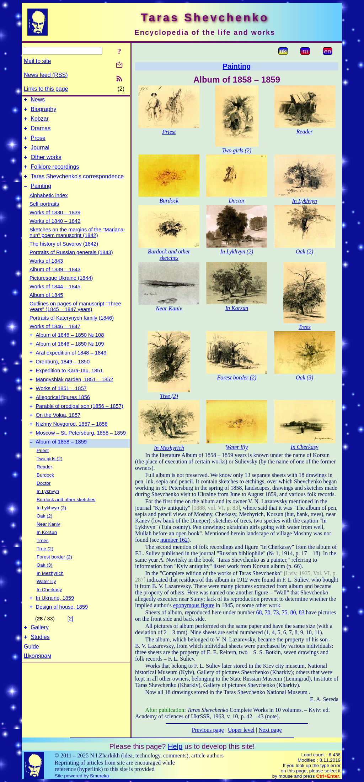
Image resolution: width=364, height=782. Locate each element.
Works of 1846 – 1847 (55, 337)
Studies (40, 666)
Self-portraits (44, 214)
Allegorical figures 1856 (63, 416)
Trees (43, 565)
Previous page (208, 730)
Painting (41, 197)
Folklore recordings (55, 175)
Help (175, 746)
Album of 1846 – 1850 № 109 (70, 356)
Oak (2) (44, 540)
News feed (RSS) (46, 75)
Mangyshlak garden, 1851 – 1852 (74, 396)
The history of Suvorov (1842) (64, 254)
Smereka (99, 775)
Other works (46, 165)
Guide (31, 675)
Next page (270, 730)
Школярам (37, 685)
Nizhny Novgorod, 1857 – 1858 (72, 446)
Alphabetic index (49, 206)
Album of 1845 (46, 306)
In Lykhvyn (48, 516)
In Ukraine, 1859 (55, 623)
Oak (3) (44, 589)
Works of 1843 (46, 271)
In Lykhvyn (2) (51, 532)
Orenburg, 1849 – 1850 (63, 376)
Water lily (46, 606)
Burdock (45, 499)
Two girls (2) (50, 483)
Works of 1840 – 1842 (55, 232)
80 (293, 612)
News (38, 101)
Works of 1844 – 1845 (55, 297)
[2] (70, 645)
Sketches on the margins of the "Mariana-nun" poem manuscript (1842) (77, 243)
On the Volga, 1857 (58, 436)
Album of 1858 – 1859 (61, 466)
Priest (43, 475)
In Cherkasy (49, 614)
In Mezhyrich (50, 597)
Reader (44, 491)
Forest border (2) (54, 581)
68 (259, 612)
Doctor (43, 507)
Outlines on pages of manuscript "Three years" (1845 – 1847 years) (75, 317)
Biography (43, 111)
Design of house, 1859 (62, 633)
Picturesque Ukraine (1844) (61, 289)
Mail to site (37, 61)
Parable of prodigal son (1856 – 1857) (79, 426)
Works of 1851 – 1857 (61, 406)
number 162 (174, 540)
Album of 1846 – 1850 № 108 (70, 347)
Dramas (40, 133)
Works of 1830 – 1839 (55, 223)
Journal (40, 154)
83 (301, 612)
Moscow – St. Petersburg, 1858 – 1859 (81, 456)
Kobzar (40, 122)
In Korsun (47, 557)
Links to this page (46, 89)
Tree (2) (45, 573)
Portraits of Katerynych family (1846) (72, 328)
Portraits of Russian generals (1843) (71, 263)
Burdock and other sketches (66, 524)
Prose (38, 143)
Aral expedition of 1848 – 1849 (71, 366)
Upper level (241, 730)
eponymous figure (193, 605)
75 (284, 612)
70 (267, 612)
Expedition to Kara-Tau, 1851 (69, 386)
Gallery (40, 655)
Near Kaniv (48, 548)
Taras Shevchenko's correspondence (77, 186)
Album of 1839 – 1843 (55, 280)
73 (276, 612)
